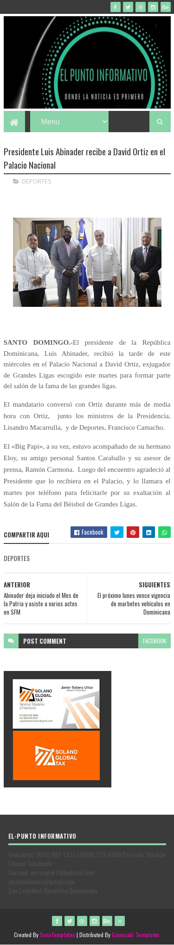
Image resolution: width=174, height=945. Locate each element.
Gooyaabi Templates (136, 935)
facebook (154, 641)
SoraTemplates (57, 935)
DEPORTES (37, 181)
